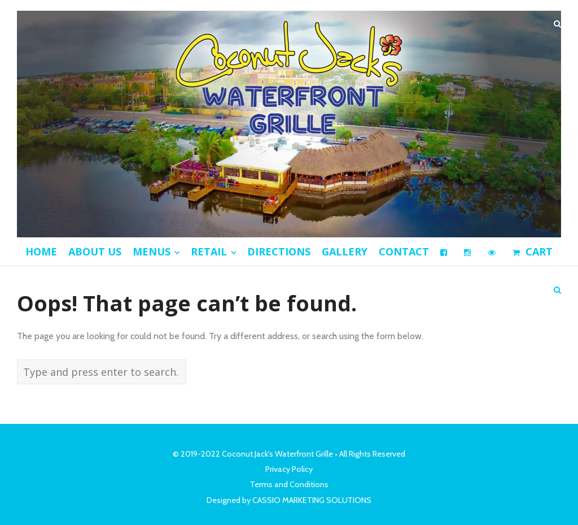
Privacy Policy (289, 469)
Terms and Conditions (289, 484)
